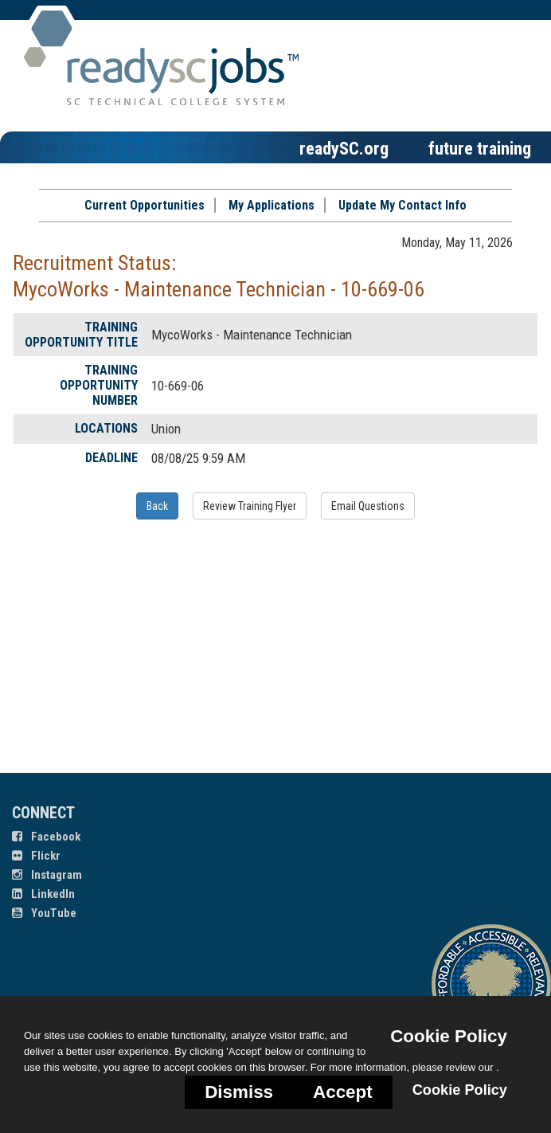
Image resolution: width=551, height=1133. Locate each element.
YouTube (44, 913)
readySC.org (344, 148)
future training (479, 148)
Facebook (46, 836)
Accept (343, 1092)
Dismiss (239, 1092)
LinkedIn (43, 894)
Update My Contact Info (402, 205)
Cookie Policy (448, 1036)
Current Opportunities (144, 205)
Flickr (36, 856)
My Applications (272, 205)
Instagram (47, 875)
